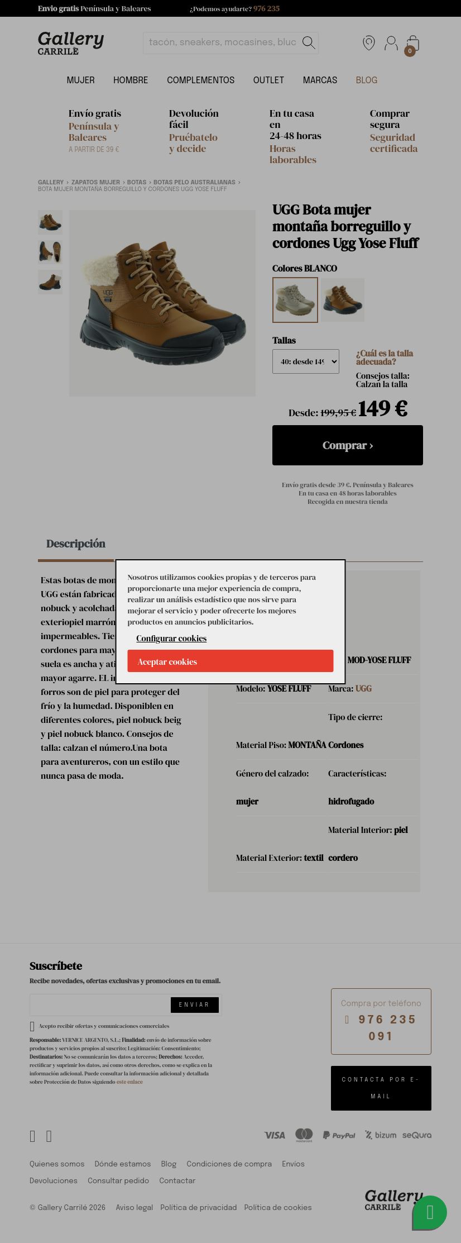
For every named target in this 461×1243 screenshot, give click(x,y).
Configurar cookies (172, 638)
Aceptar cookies (168, 662)
